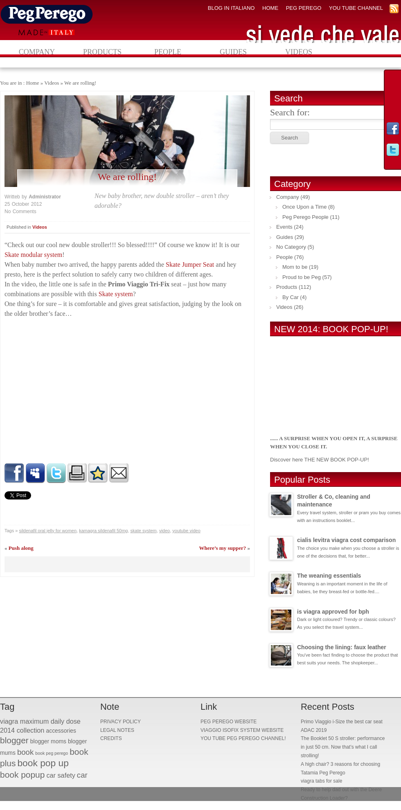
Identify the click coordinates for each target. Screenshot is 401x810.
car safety (60, 775)
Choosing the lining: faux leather (341, 647)
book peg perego (51, 753)
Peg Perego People (305, 217)
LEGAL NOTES (117, 730)
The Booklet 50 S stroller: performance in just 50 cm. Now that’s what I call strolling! (343, 747)
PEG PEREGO (304, 8)
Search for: (290, 112)
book (25, 752)
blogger (14, 740)
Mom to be (294, 267)
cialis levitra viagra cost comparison (346, 540)
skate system (144, 530)
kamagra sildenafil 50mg (103, 530)
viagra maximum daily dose (40, 721)
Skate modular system (33, 254)
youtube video (186, 530)
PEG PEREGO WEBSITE (228, 721)
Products (102, 52)
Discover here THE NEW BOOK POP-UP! (319, 460)
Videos (298, 52)
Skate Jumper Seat (190, 264)
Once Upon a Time (304, 207)
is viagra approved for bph (333, 611)
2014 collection (22, 730)
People (167, 52)
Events (284, 227)
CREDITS (111, 738)
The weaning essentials (329, 575)
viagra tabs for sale (321, 781)
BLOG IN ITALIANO (231, 8)
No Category (291, 247)
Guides (233, 52)
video (164, 530)
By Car (290, 297)
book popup (22, 774)
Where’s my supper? (222, 548)
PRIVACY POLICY (120, 721)
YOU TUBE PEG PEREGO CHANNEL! (243, 738)
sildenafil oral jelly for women (48, 530)
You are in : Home (19, 83)
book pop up (43, 763)
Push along (21, 548)
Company (37, 52)
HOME (270, 8)
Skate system (116, 293)
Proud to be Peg (301, 277)
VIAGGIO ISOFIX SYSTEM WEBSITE (242, 730)
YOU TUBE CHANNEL (356, 8)
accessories (61, 730)
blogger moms (48, 741)
